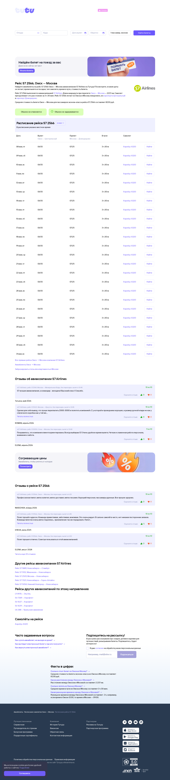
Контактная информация (61, 735)
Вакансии (54, 728)
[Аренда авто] (136, 10)
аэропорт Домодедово (26, 98)
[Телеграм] (125, 721)
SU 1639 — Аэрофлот (24, 606)
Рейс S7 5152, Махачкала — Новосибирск (33, 572)
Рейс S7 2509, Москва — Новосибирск (32, 576)
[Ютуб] (136, 721)
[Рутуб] (141, 721)
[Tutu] (25, 10)
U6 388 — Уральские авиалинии (29, 610)
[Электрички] (114, 10)
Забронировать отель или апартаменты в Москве (37, 369)
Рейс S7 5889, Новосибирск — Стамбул (32, 568)
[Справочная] (149, 10)
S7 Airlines (57, 93)
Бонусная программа (23, 732)
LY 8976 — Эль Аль (23, 594)
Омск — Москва (98, 93)
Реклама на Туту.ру (94, 724)
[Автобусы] (91, 10)
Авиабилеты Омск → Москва (27, 364)
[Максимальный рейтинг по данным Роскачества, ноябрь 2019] (130, 762)
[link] (27, 71)
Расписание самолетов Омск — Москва (39, 712)
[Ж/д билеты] (78, 10)
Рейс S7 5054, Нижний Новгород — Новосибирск (36, 584)
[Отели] (103, 10)
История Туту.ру (57, 724)
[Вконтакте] (130, 721)
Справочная (19, 724)
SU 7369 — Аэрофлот (24, 598)
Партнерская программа (97, 728)
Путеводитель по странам (25, 728)
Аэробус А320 (21, 624)
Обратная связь (57, 732)
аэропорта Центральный (114, 95)
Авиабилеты (18, 712)
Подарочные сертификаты (25, 735)
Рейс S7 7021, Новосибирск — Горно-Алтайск (35, 580)
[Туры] (125, 10)
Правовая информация (64, 759)
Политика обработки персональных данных (33, 759)
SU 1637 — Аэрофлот (24, 602)
